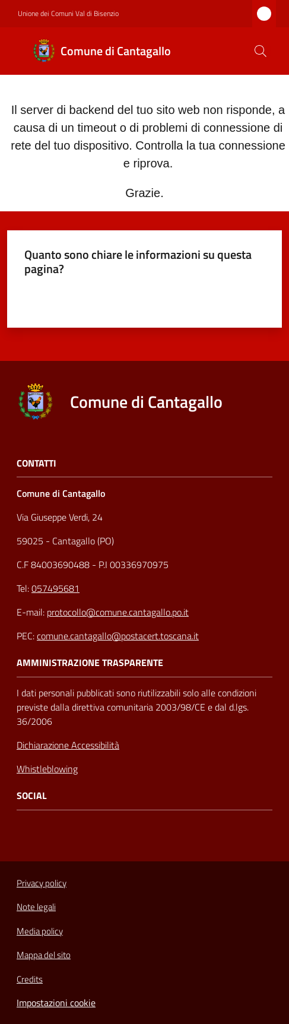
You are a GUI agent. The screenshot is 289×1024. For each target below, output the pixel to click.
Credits (30, 979)
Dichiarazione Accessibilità (68, 745)
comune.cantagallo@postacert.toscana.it (118, 636)
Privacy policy (41, 883)
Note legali (36, 907)
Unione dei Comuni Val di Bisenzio (68, 13)
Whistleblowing (47, 769)
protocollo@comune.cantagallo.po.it (118, 612)
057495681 (55, 588)
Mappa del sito (44, 955)
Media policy (40, 931)
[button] (260, 51)
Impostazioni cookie (56, 1003)
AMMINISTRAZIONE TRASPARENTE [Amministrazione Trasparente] (90, 662)
